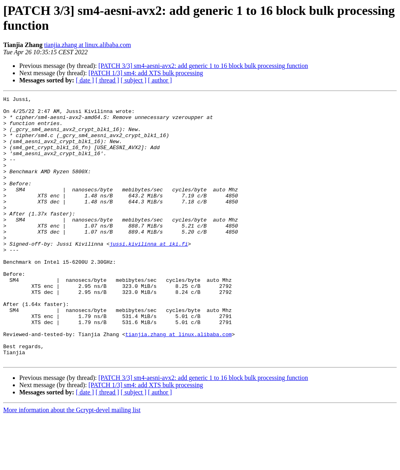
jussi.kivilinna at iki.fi (149, 273)
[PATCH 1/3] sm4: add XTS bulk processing (145, 73)
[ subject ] (133, 80)
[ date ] (85, 80)
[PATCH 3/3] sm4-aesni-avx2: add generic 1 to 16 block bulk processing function (203, 65)
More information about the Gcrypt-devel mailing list (71, 463)
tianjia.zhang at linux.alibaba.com (87, 44)
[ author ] (160, 80)
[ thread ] (107, 80)
